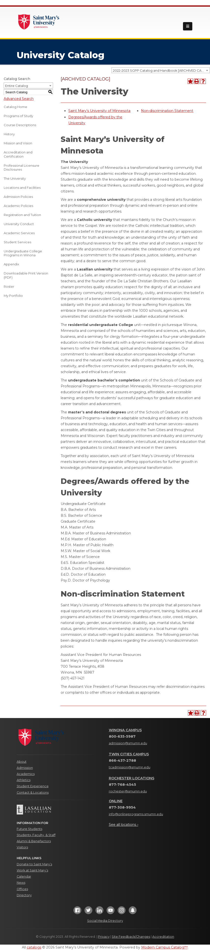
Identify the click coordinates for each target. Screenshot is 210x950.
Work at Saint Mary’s (32, 870)
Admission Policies (18, 197)
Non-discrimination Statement (167, 111)
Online (116, 801)
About (22, 761)
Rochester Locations (131, 778)
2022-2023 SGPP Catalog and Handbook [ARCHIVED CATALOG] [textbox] (161, 70)
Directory (24, 895)
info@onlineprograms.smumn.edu (136, 814)
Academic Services (19, 233)
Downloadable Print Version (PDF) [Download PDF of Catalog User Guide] (26, 275)
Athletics (23, 780)
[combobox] (161, 70)
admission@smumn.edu (128, 743)
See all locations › (123, 824)
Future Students (29, 829)
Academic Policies (18, 206)
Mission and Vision (18, 143)
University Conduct (19, 224)
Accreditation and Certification (18, 154)
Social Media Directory (105, 921)
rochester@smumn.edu (128, 791)
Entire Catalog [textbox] (16, 86)
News (21, 882)
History (9, 134)
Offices (22, 889)
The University (15, 178)
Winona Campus (125, 730)
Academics (26, 774)
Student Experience (33, 786)
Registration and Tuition (22, 215)
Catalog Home (15, 107)
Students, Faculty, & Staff (36, 835)
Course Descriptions (20, 125)
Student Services (17, 242)
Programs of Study (18, 116)
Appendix (11, 264)
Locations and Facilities (22, 188)
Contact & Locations (33, 792)
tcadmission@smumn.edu (129, 767)
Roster (9, 286)
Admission (25, 768)
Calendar (24, 876)
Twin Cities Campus (129, 754)
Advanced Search (19, 98)
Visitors (22, 847)
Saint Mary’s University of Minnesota (99, 111)
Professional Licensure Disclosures (21, 167)
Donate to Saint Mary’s (34, 864)
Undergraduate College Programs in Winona (23, 253)
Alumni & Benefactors (34, 841)
